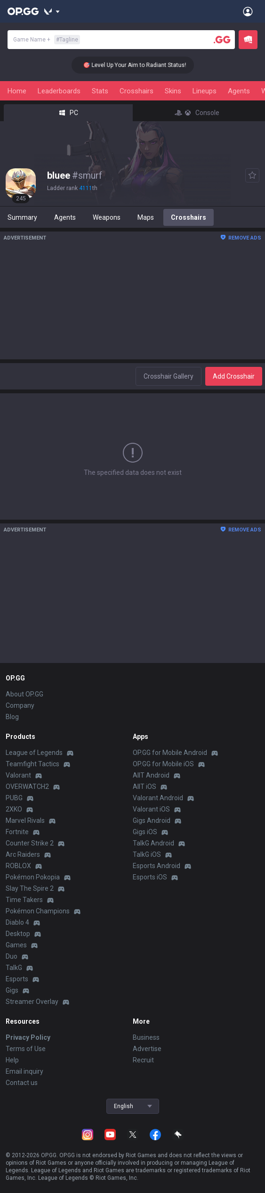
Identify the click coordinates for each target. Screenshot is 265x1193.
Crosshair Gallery (168, 376)
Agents (239, 91)
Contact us (22, 1082)
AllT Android (151, 775)
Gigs (12, 990)
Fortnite (17, 832)
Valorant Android (158, 798)
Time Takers (24, 899)
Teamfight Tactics (32, 764)
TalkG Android (153, 843)
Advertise (147, 1048)
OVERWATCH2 (27, 786)
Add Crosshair (234, 376)
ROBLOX (18, 866)
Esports (17, 979)
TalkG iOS (147, 854)
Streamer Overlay (32, 1001)
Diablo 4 (17, 922)
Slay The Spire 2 (30, 888)
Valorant (18, 775)
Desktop (18, 933)
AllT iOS (144, 786)
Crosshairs (136, 91)
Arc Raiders (23, 854)
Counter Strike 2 (30, 843)
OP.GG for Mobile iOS (163, 764)
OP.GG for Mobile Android (170, 752)
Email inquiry (24, 1071)
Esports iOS (150, 877)
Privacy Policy (28, 1037)
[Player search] (222, 39)
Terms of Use (26, 1048)
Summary (22, 217)
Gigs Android (151, 820)
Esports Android (156, 866)
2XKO (14, 809)
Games (16, 945)
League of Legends (34, 752)
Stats (100, 91)
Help (12, 1060)
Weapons (106, 217)
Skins (173, 91)
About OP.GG (24, 694)
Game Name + (46, 39)
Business (146, 1037)
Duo (11, 956)
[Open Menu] (247, 11)
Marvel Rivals (25, 820)
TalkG (14, 967)
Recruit (143, 1060)
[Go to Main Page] (23, 11)
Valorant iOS (151, 809)
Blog (12, 717)
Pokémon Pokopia (33, 877)
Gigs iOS (145, 832)
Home (17, 91)
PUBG (14, 798)
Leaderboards (59, 91)
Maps (145, 217)
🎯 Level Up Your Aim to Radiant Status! (140, 65)
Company (20, 705)
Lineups (205, 91)
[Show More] (52, 11)
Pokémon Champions (38, 911)
